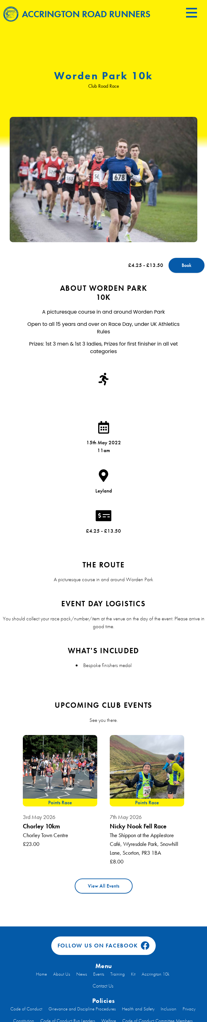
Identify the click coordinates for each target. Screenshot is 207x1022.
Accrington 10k (155, 974)
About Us (61, 974)
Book (186, 265)
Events (98, 974)
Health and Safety (138, 1009)
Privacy (189, 1009)
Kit (133, 974)
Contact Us (103, 986)
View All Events (103, 886)
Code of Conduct (26, 1009)
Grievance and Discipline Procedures (82, 1009)
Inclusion (168, 1009)
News (81, 974)
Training (117, 974)
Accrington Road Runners (76, 14)
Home (41, 974)
